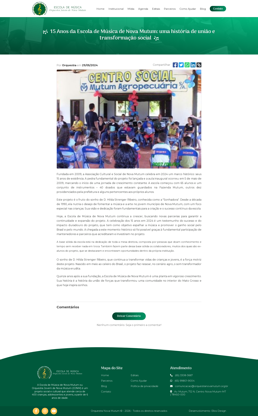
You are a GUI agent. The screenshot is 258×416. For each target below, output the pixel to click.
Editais (156, 9)
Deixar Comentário (129, 316)
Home (100, 9)
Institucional (116, 9)
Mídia (131, 9)
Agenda (143, 9)
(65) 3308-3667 (181, 375)
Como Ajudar (188, 9)
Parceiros (170, 9)
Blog (203, 9)
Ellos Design (218, 410)
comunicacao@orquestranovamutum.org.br (199, 386)
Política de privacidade (144, 386)
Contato (218, 9)
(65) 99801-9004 (182, 380)
